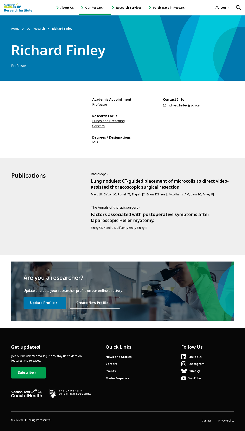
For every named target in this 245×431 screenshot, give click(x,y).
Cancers (98, 126)
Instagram (196, 364)
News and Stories (119, 357)
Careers (111, 364)
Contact (206, 421)
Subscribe (26, 372)
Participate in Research (169, 8)
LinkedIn (195, 357)
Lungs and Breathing (108, 121)
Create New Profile (92, 302)
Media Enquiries (117, 378)
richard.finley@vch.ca (183, 105)
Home (15, 29)
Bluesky (194, 371)
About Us (67, 8)
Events (111, 371)
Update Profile (42, 302)
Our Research (94, 8)
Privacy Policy (226, 421)
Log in (224, 8)
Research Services (128, 8)
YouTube (194, 378)
